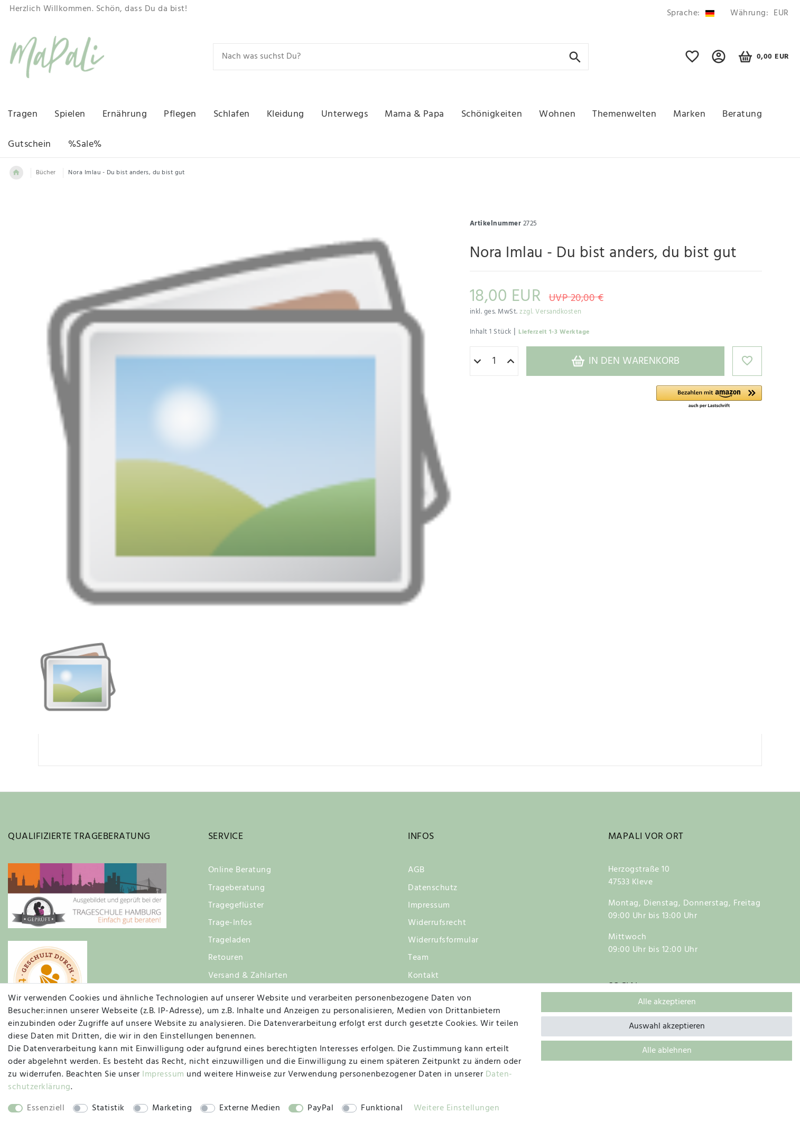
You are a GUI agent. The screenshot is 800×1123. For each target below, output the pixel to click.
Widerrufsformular (443, 940)
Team (418, 958)
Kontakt (423, 976)
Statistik (108, 1108)
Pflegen (180, 114)
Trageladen (229, 940)
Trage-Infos (230, 923)
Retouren (226, 958)
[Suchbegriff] (401, 56)
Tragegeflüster (236, 905)
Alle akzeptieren (667, 1002)
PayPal (320, 1108)
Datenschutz (433, 888)
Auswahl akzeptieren (667, 1026)
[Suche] (575, 56)
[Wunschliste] (692, 61)
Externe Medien (249, 1108)
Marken (689, 114)
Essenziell (45, 1108)
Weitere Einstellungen (457, 1108)
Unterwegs (344, 114)
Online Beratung (240, 870)
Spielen (70, 114)
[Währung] (757, 13)
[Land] (690, 13)
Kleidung (285, 114)
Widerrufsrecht (437, 923)
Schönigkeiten (492, 114)
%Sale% (85, 144)
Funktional (382, 1108)
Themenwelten (624, 114)
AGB (416, 870)
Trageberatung (236, 888)
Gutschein (29, 144)
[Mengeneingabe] (494, 361)
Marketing (172, 1108)
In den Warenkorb (625, 361)
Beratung (742, 114)
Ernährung (125, 114)
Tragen (23, 114)
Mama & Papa (414, 114)
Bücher (46, 172)
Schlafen (231, 114)
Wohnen (557, 114)
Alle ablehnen (667, 1051)
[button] (709, 397)
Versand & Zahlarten (248, 976)
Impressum (429, 905)
